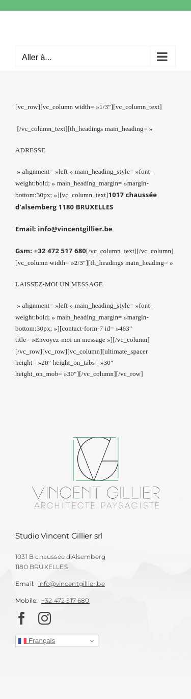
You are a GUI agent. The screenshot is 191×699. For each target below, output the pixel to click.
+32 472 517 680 (65, 600)
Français (37, 641)
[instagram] (44, 618)
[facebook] (21, 618)
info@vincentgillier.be (71, 583)
